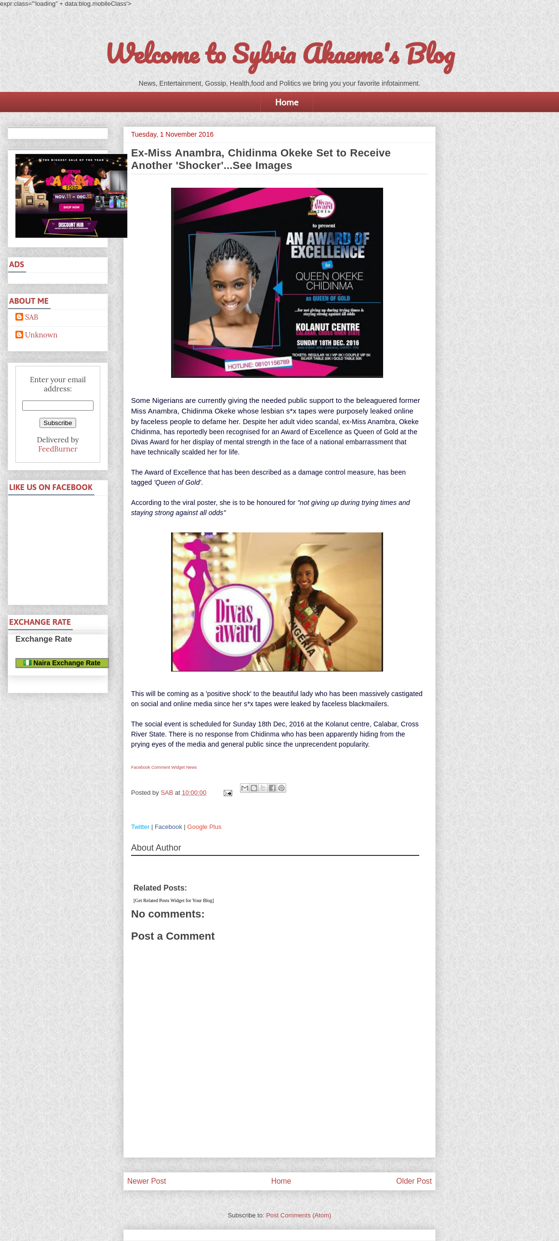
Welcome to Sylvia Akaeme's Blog (279, 53)
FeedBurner (57, 448)
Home (286, 102)
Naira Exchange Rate (62, 663)
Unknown (41, 335)
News (191, 767)
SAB (31, 317)
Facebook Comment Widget (158, 767)
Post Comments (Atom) (298, 1215)
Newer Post (146, 1181)
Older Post (414, 1181)
